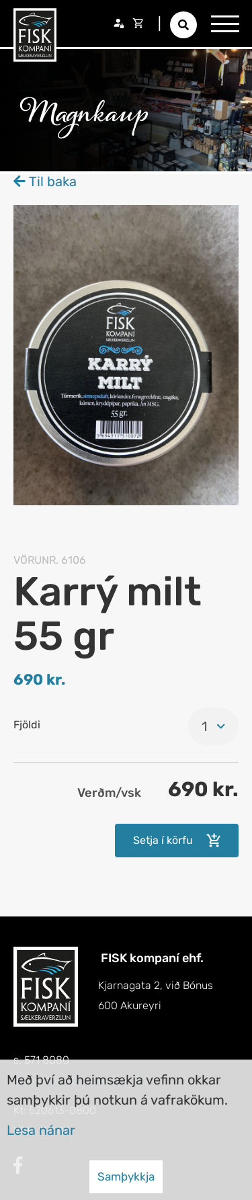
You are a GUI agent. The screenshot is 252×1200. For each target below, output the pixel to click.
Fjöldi (26, 724)
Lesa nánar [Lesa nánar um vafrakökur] (41, 1130)
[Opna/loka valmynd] (225, 23)
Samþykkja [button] (126, 1176)
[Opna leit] (183, 24)
